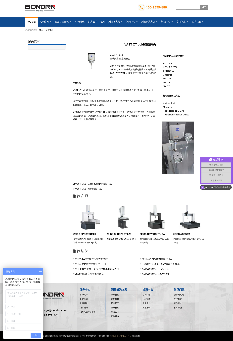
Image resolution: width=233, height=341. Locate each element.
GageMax (167, 75)
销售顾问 (84, 307)
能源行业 (115, 312)
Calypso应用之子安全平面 (155, 268)
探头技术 (49, 30)
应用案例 (146, 307)
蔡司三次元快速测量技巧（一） (91, 263)
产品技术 (146, 299)
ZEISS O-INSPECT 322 (119, 234)
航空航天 (115, 303)
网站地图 (136, 336)
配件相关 (178, 299)
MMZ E (166, 82)
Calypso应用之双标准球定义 (89, 273)
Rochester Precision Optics (176, 114)
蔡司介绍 (146, 294)
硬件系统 (178, 303)
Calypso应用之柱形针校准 (155, 273)
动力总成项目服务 (88, 312)
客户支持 (84, 294)
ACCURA (167, 63)
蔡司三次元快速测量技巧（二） (158, 258)
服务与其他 (179, 294)
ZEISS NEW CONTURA (152, 234)
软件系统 (178, 307)
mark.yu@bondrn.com (53, 310)
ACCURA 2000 (170, 67)
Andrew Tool (169, 103)
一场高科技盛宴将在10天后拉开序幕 (161, 263)
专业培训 (84, 299)
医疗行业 (115, 307)
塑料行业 (115, 316)
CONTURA (168, 71)
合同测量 (84, 303)
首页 (41, 30)
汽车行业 (115, 294)
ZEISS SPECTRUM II (84, 234)
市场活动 (146, 303)
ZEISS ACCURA (181, 234)
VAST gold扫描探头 (92, 188)
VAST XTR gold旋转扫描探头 (97, 183)
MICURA (167, 78)
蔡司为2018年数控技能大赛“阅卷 (91, 258)
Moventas (167, 107)
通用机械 (115, 299)
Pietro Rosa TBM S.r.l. (173, 111)
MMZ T (166, 86)
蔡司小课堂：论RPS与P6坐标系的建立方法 (97, 268)
